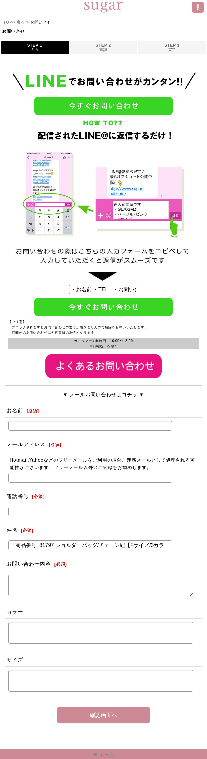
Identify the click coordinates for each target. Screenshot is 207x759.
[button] (198, 7)
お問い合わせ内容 (29, 564)
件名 (12, 530)
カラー (15, 612)
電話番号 (18, 496)
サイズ (15, 659)
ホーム (103, 754)
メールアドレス (26, 444)
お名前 (15, 410)
